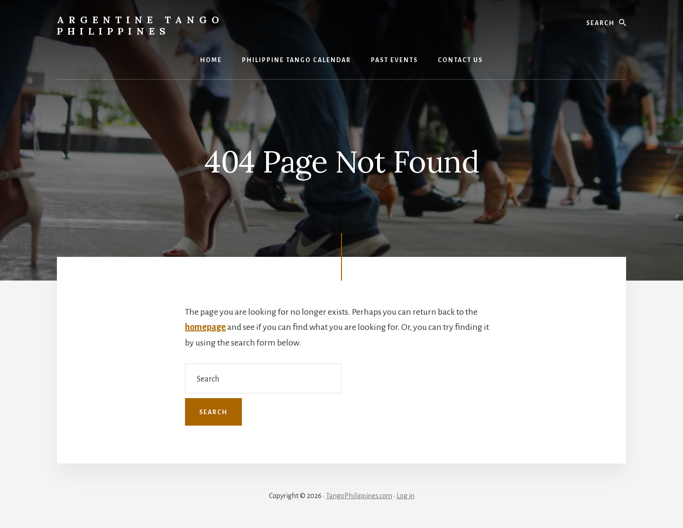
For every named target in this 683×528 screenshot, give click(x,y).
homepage (205, 327)
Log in (406, 496)
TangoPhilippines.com (359, 496)
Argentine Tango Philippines (140, 25)
